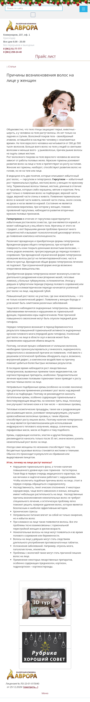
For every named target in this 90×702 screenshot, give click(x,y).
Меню (45, 693)
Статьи (12, 66)
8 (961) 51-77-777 (12, 48)
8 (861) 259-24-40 (12, 52)
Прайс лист (45, 56)
